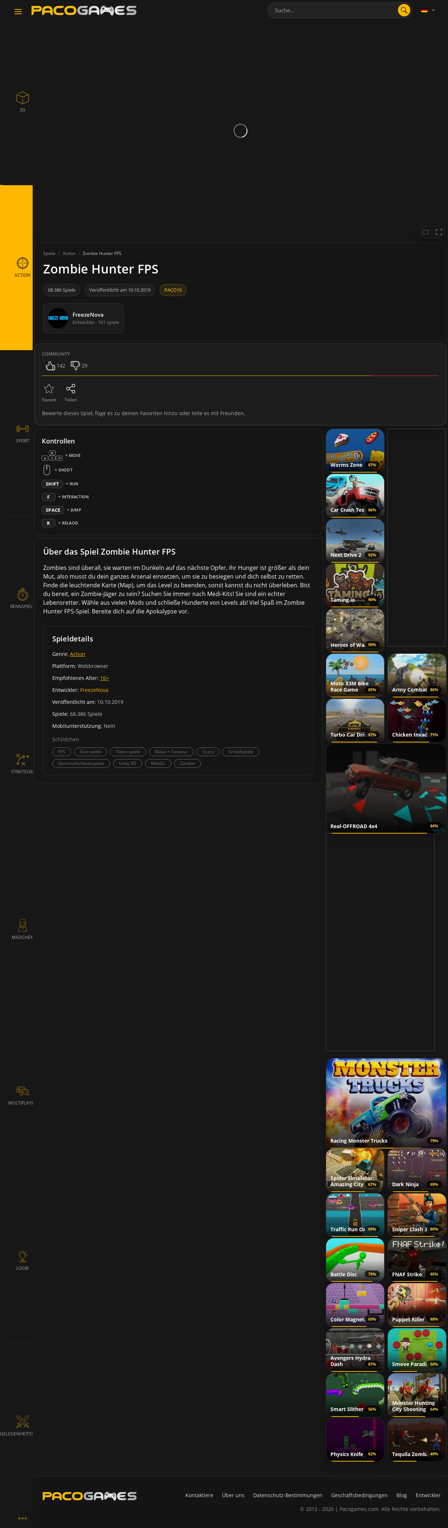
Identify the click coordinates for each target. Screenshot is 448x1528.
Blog (401, 1495)
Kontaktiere (199, 1495)
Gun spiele (90, 752)
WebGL (158, 763)
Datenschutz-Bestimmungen (287, 1495)
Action (77, 653)
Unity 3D (127, 763)
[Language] (429, 10)
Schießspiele (241, 752)
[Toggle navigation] (18, 12)
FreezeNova (94, 689)
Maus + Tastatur (171, 752)
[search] (404, 10)
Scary (208, 752)
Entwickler (428, 1495)
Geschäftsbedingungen (359, 1495)
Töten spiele (128, 752)
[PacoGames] (89, 1496)
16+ (104, 677)
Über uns (233, 1495)
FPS (61, 752)
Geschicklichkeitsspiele (81, 763)
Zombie (187, 763)
